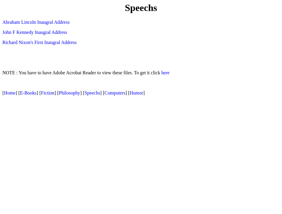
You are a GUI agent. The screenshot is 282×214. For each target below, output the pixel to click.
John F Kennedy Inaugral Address (34, 32)
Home (9, 92)
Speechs (92, 92)
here (165, 72)
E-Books (28, 92)
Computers (115, 92)
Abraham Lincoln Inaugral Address (36, 22)
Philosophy (69, 92)
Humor (136, 92)
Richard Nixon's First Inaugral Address (39, 42)
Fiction (47, 92)
